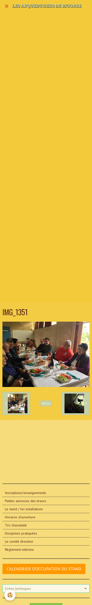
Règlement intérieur (19, 549)
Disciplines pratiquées (21, 533)
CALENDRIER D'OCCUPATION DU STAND (44, 569)
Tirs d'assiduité (16, 525)
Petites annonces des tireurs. (26, 501)
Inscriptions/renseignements (25, 493)
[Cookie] (9, 595)
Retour (46, 403)
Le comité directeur (19, 541)
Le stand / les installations (24, 509)
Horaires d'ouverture (20, 517)
